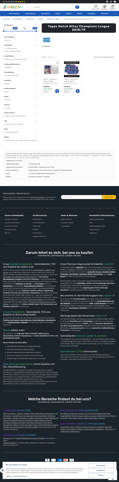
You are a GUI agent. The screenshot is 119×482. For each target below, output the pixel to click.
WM (89, 413)
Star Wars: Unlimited (34, 423)
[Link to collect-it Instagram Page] (111, 2)
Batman (102, 418)
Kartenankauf (37, 233)
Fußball (18, 438)
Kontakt (35, 229)
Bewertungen (37, 219)
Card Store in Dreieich (78, 308)
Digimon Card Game (25, 420)
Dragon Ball (88, 418)
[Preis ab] (8, 28)
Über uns (8, 233)
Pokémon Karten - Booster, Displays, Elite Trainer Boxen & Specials (28, 413)
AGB (90, 223)
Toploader (100, 427)
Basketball (26, 438)
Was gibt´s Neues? (67, 223)
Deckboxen (99, 429)
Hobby (57, 13)
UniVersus (7, 423)
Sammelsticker (30, 13)
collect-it (108, 295)
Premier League (78, 416)
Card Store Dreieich (11, 226)
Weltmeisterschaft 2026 (101, 413)
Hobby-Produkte (9, 443)
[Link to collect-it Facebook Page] (107, 2)
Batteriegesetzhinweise (97, 226)
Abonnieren (109, 197)
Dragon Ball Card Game (43, 420)
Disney (80, 418)
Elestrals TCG (8, 425)
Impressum (93, 233)
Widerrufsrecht (94, 229)
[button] (96, 7)
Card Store (104, 13)
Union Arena (47, 423)
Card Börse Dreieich (11, 219)
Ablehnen (101, 475)
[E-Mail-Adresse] (81, 197)
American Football (38, 438)
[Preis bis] (28, 28)
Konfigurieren (101, 470)
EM (86, 413)
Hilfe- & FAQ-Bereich (97, 303)
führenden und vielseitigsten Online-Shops (19, 277)
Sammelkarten (14, 13)
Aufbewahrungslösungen (70, 431)
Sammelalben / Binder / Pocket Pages (80, 429)
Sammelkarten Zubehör (12, 279)
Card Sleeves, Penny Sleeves (71, 427)
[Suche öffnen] (77, 7)
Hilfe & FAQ (36, 226)
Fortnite (112, 416)
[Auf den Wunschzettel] (57, 63)
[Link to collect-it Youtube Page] (115, 2)
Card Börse (91, 13)
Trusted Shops (14, 2)
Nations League (90, 416)
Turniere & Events (10, 229)
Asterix (95, 418)
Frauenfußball (65, 416)
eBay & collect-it (66, 219)
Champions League (77, 413)
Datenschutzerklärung (37, 197)
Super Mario (72, 418)
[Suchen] (56, 7)
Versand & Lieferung (39, 236)
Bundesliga (64, 413)
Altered (16, 425)
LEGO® (79, 13)
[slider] (3, 31)
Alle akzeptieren (101, 465)
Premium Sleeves (89, 427)
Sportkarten (45, 13)
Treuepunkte (65, 226)
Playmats (108, 429)
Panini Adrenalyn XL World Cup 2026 (23, 427)
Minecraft (63, 418)
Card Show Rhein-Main (12, 223)
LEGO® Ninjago (103, 416)
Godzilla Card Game (18, 423)
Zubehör (68, 13)
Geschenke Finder (39, 223)
